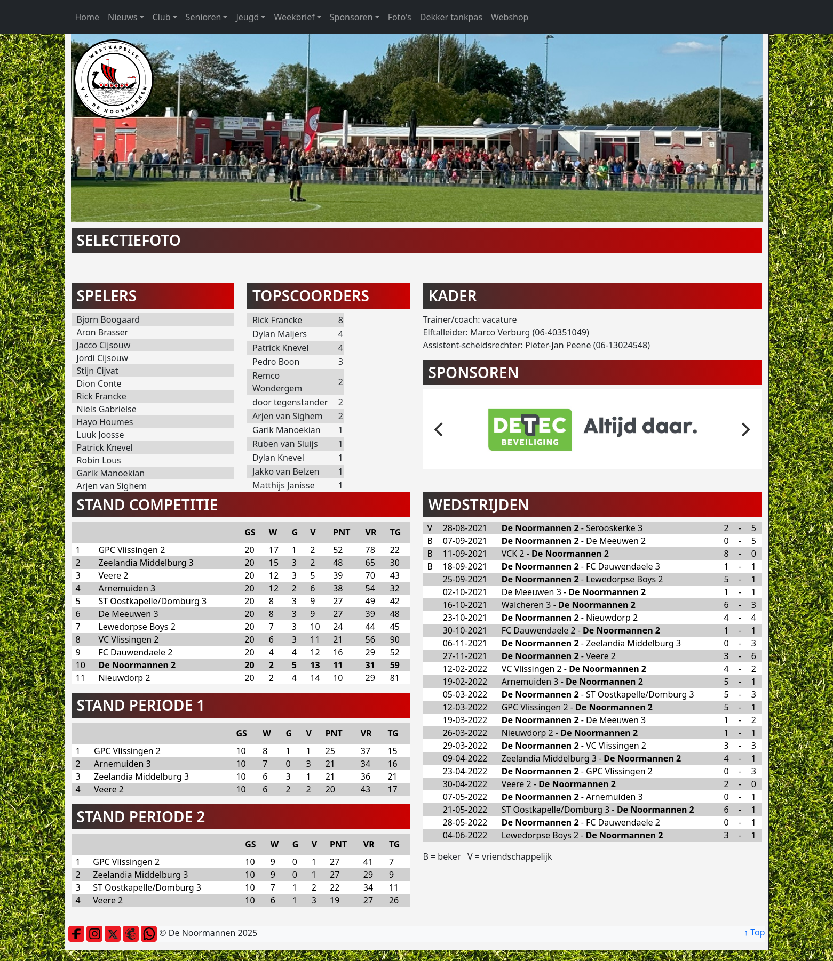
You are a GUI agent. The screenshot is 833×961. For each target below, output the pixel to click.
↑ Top (754, 932)
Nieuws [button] (122, 17)
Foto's (399, 17)
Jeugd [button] (247, 17)
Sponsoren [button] (351, 17)
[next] (745, 429)
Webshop (510, 17)
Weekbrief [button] (294, 17)
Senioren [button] (203, 17)
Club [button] (162, 17)
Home (87, 17)
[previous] (440, 429)
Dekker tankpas (451, 17)
